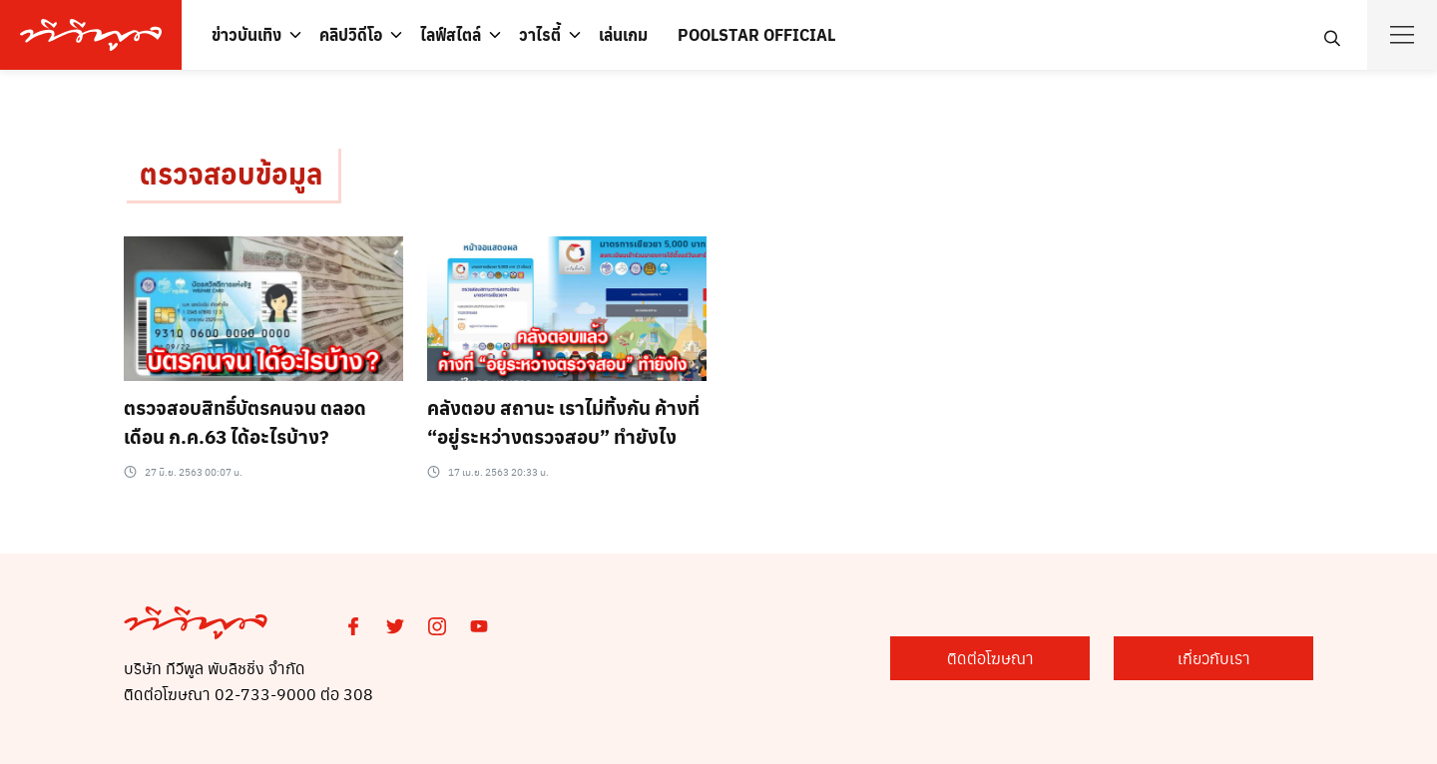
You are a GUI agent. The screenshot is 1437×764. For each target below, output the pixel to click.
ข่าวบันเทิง (246, 34)
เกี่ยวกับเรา (1214, 657)
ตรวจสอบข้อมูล (231, 173)
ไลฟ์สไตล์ (450, 34)
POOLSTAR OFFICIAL (756, 34)
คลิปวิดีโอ (350, 34)
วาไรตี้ (540, 34)
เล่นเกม (623, 34)
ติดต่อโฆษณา (990, 657)
